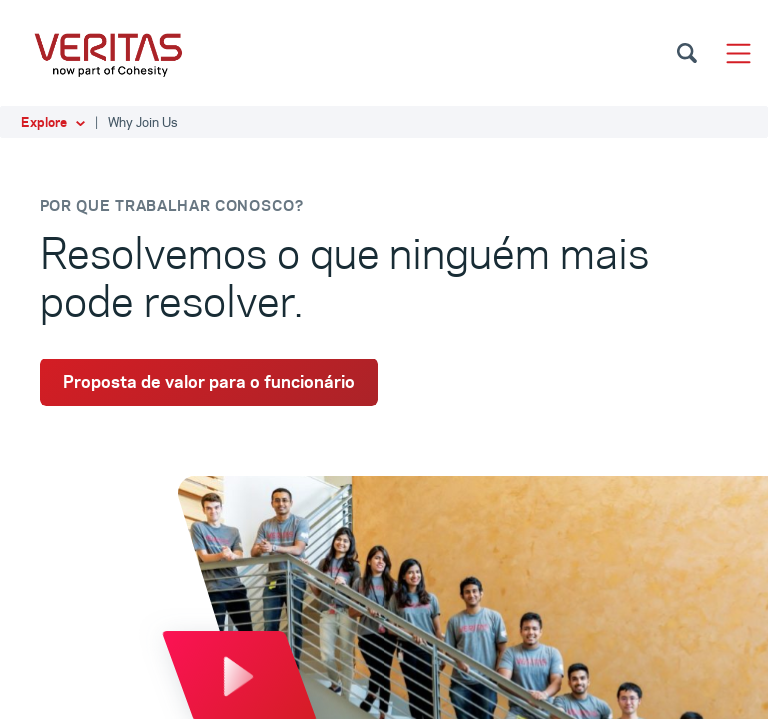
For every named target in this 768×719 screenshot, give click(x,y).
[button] (384, 122)
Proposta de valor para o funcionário (209, 382)
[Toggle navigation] (738, 53)
